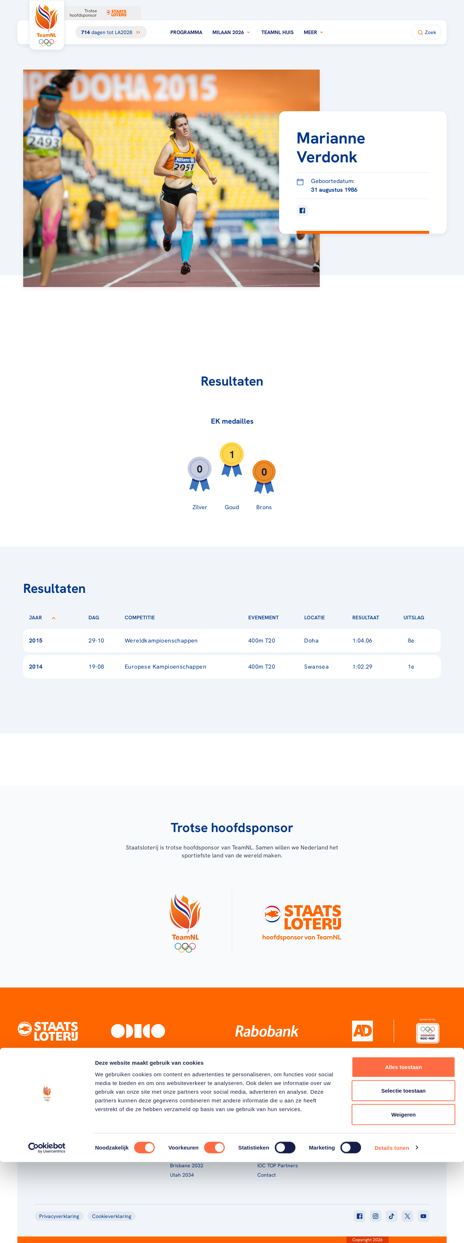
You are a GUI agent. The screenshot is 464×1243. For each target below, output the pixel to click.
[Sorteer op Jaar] (53, 617)
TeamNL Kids (272, 1127)
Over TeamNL (273, 1118)
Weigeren (403, 1195)
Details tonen (391, 1229)
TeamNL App (359, 1118)
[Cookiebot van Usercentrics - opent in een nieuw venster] (47, 1228)
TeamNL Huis (277, 32)
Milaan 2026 (231, 32)
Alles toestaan (403, 1148)
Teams (352, 1127)
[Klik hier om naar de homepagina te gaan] (46, 25)
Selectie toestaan (403, 1172)
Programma (186, 32)
